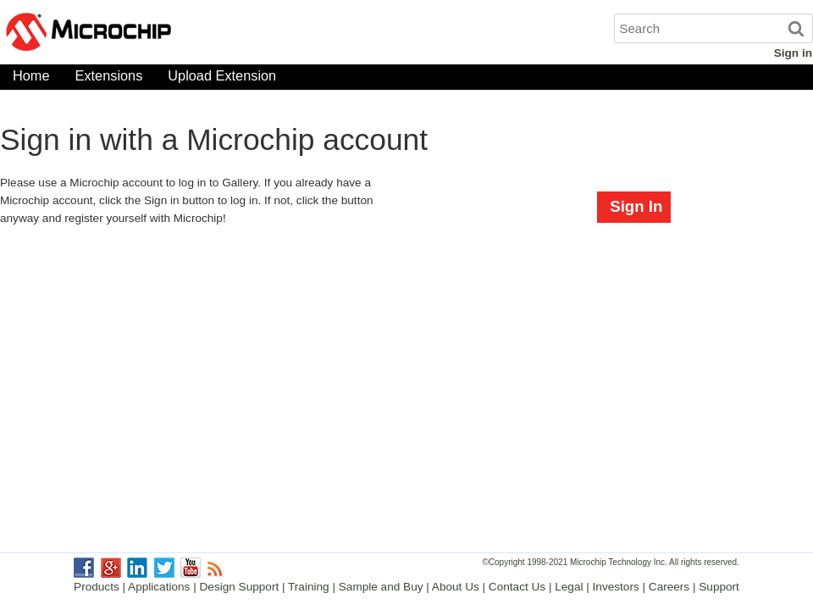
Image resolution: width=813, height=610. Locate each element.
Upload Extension (222, 79)
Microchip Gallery (169, 33)
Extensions (109, 79)
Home (31, 79)
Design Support (239, 586)
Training (308, 586)
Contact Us (517, 586)
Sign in (793, 53)
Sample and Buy (381, 586)
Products (96, 586)
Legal (569, 586)
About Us (455, 586)
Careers (669, 586)
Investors (616, 586)
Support (719, 586)
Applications (159, 586)
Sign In (636, 206)
